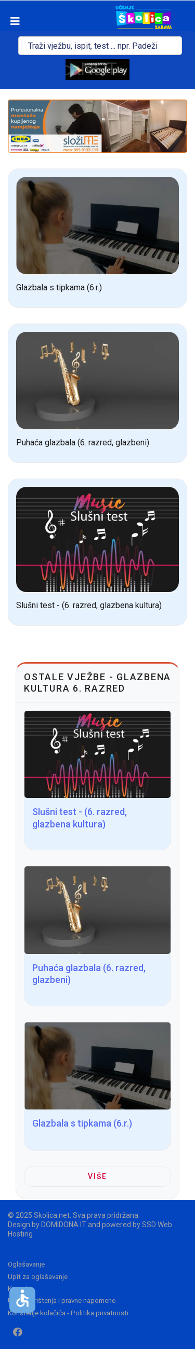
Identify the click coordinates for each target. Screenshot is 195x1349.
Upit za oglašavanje (38, 1277)
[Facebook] (17, 1332)
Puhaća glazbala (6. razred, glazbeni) (82, 442)
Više (97, 1176)
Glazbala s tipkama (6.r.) (59, 287)
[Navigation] (10, 21)
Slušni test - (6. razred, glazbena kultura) (89, 605)
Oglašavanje (26, 1264)
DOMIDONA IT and (71, 1224)
